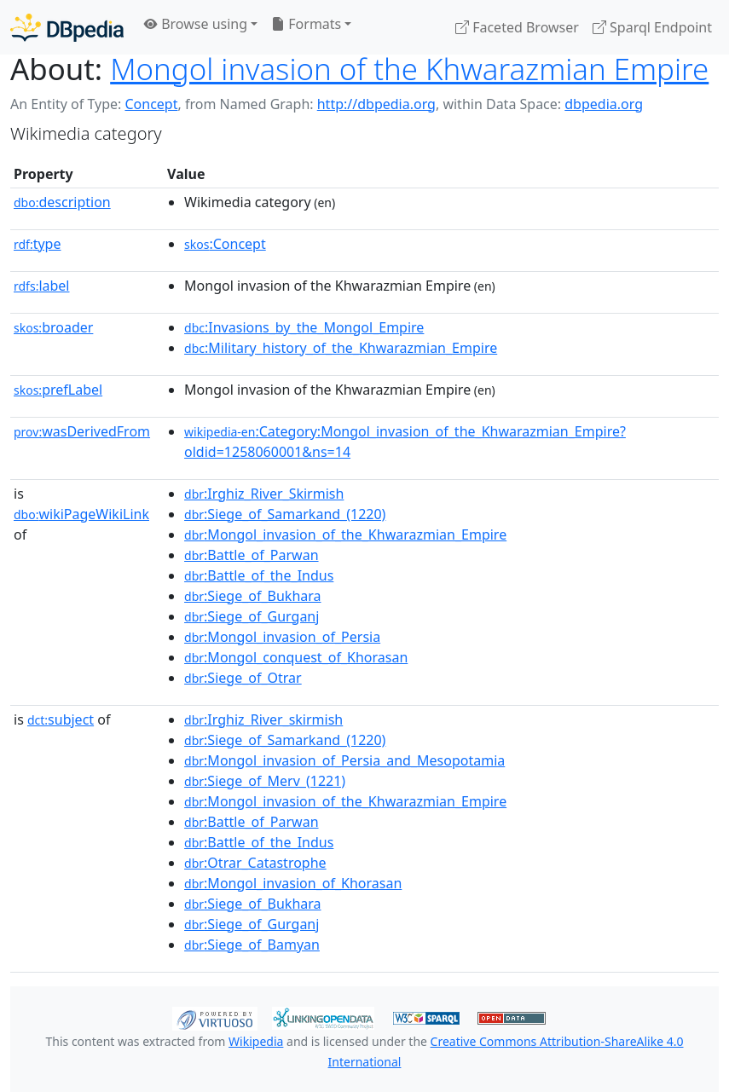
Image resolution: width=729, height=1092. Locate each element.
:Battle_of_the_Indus (258, 575)
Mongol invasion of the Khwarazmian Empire (409, 69)
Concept (150, 104)
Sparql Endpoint (652, 27)
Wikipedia (256, 1041)
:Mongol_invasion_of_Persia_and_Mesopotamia (344, 760)
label (42, 285)
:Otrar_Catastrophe (255, 862)
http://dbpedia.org (376, 104)
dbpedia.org (603, 104)
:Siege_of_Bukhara (252, 595)
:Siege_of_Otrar (243, 677)
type (37, 243)
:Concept (225, 243)
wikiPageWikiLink (81, 514)
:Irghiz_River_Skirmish (264, 493)
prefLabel (58, 389)
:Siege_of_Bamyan (252, 944)
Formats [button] (306, 23)
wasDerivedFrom (82, 431)
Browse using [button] (195, 23)
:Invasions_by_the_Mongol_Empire (304, 327)
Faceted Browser (517, 27)
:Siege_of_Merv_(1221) (264, 780)
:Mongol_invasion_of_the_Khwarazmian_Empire (345, 534)
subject (60, 719)
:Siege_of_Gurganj (251, 616)
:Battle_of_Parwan (251, 555)
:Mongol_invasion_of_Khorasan (293, 883)
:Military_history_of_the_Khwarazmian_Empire (340, 347)
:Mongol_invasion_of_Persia (282, 636)
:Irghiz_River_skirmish (263, 719)
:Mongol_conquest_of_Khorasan (296, 657)
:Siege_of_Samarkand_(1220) (284, 514)
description (62, 202)
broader (53, 327)
